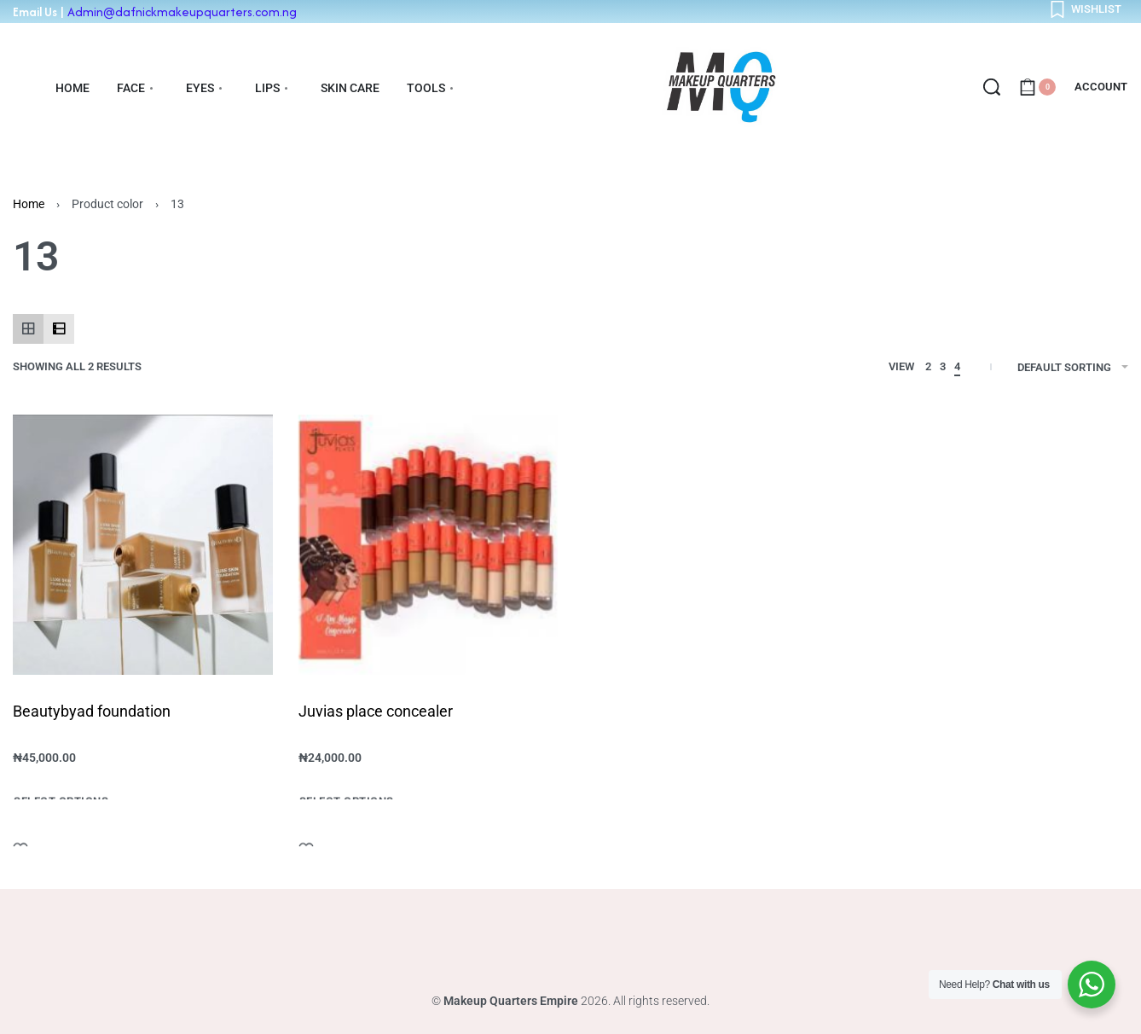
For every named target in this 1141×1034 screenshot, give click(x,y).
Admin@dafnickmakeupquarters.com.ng (182, 11)
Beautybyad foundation (92, 711)
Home (28, 204)
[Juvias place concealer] (428, 545)
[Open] (1085, 9)
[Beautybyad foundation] (143, 545)
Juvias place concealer (375, 711)
